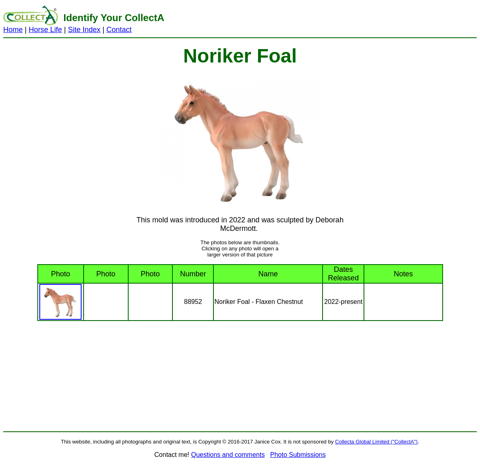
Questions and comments (228, 454)
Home (13, 30)
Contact (118, 30)
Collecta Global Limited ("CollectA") (376, 442)
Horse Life (45, 30)
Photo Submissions (298, 454)
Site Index (84, 30)
